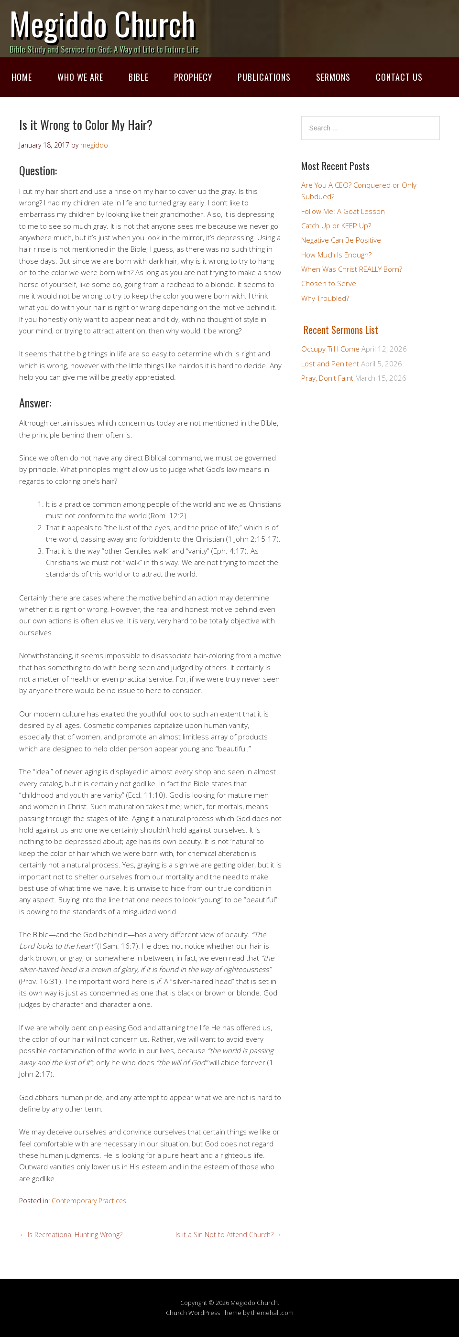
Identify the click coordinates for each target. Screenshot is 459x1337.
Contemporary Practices (89, 1200)
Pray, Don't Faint (327, 378)
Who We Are (80, 77)
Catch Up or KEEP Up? (336, 225)
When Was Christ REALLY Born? (351, 269)
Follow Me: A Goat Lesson (343, 211)
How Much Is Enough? (336, 254)
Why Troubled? (325, 298)
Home (21, 77)
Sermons (333, 77)
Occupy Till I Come (330, 348)
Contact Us (399, 77)
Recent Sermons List (341, 329)
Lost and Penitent (330, 363)
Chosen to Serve (328, 283)
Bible (139, 77)
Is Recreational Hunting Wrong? (70, 1234)
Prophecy (193, 77)
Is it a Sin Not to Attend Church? (228, 1234)
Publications (264, 77)
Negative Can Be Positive (341, 240)
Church (176, 1312)
